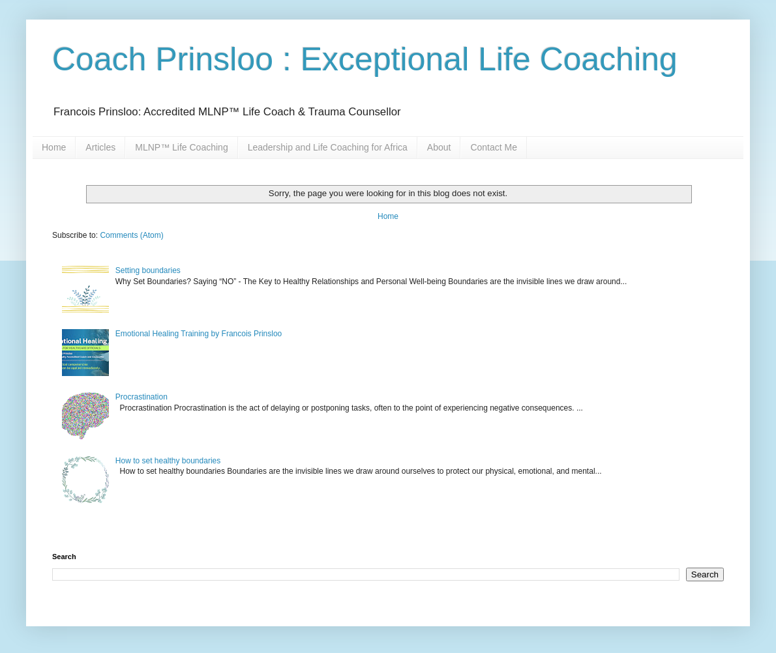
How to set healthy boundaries (167, 460)
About (439, 147)
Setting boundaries (148, 270)
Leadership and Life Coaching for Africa (328, 147)
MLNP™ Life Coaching (181, 147)
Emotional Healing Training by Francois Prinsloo (198, 333)
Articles (100, 147)
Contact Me (493, 147)
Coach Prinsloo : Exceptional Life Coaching (365, 59)
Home (54, 147)
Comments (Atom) (131, 235)
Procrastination (141, 396)
